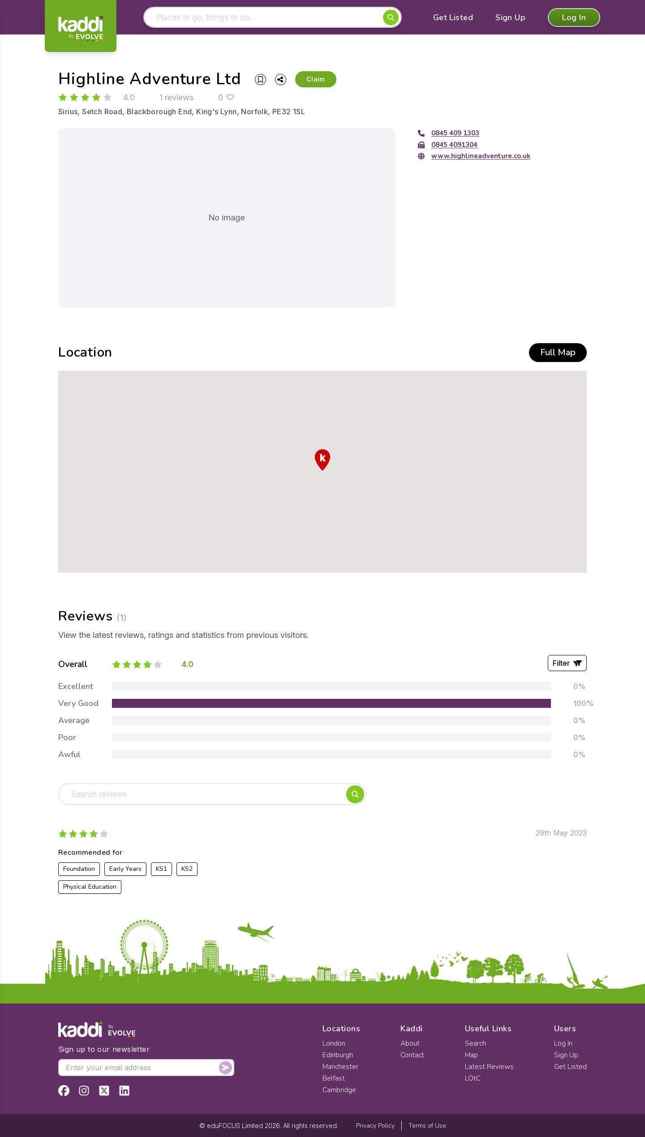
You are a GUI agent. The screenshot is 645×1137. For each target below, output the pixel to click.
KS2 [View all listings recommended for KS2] (187, 870)
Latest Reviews (489, 1067)
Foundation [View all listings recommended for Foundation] (79, 870)
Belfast (333, 1078)
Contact (412, 1055)
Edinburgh (337, 1055)
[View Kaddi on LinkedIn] (124, 1090)
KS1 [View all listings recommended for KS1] (161, 870)
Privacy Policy (375, 1125)
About (410, 1043)
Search (475, 1043)
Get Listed (453, 18)
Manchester (340, 1067)
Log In (574, 18)
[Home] (80, 28)
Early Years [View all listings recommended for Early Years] (125, 870)
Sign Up (510, 18)
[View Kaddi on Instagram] (84, 1090)
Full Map (558, 353)
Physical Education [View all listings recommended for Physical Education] (89, 888)
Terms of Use (427, 1125)
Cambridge (339, 1090)
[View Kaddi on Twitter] (104, 1090)
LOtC (473, 1078)
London (333, 1043)
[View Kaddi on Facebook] (63, 1090)
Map (471, 1055)
